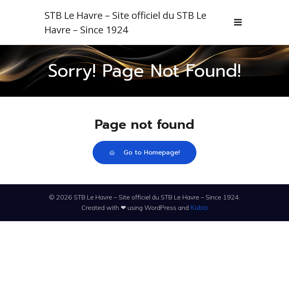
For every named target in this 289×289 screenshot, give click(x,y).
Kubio (199, 207)
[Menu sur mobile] (238, 22)
